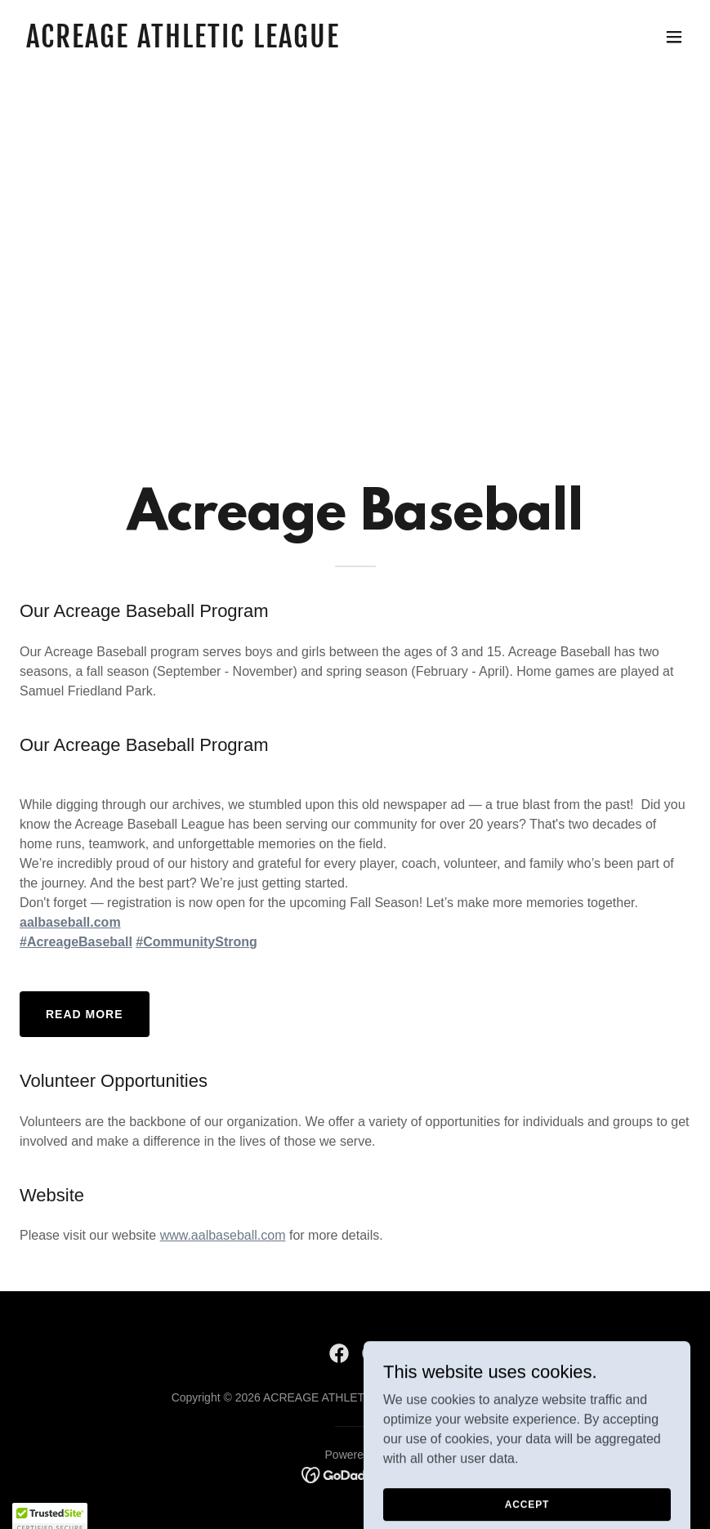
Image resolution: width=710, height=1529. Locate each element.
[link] (183, 43)
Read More (84, 1014)
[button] (674, 36)
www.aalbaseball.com (223, 1235)
